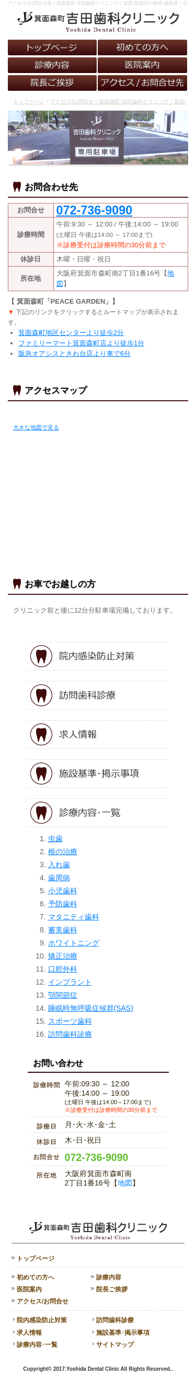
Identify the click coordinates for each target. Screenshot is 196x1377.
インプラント (70, 982)
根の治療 (62, 851)
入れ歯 (59, 864)
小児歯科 (62, 891)
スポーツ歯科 (70, 1021)
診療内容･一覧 (37, 1344)
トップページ (28, 101)
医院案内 (29, 1289)
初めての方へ (35, 1277)
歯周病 (59, 877)
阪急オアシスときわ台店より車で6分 (74, 353)
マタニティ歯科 (73, 917)
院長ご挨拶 (112, 1289)
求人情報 (29, 1332)
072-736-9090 (97, 1157)
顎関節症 (62, 995)
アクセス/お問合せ (42, 1301)
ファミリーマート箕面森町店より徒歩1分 (81, 343)
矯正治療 (62, 956)
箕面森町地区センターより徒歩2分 (71, 333)
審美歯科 (62, 930)
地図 (125, 1183)
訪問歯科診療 (70, 1034)
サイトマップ (115, 1344)
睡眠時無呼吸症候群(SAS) (90, 1008)
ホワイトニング (73, 943)
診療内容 (108, 1277)
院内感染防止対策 (42, 1320)
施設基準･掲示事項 (122, 1332)
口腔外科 (62, 969)
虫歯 (55, 838)
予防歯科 (62, 904)
